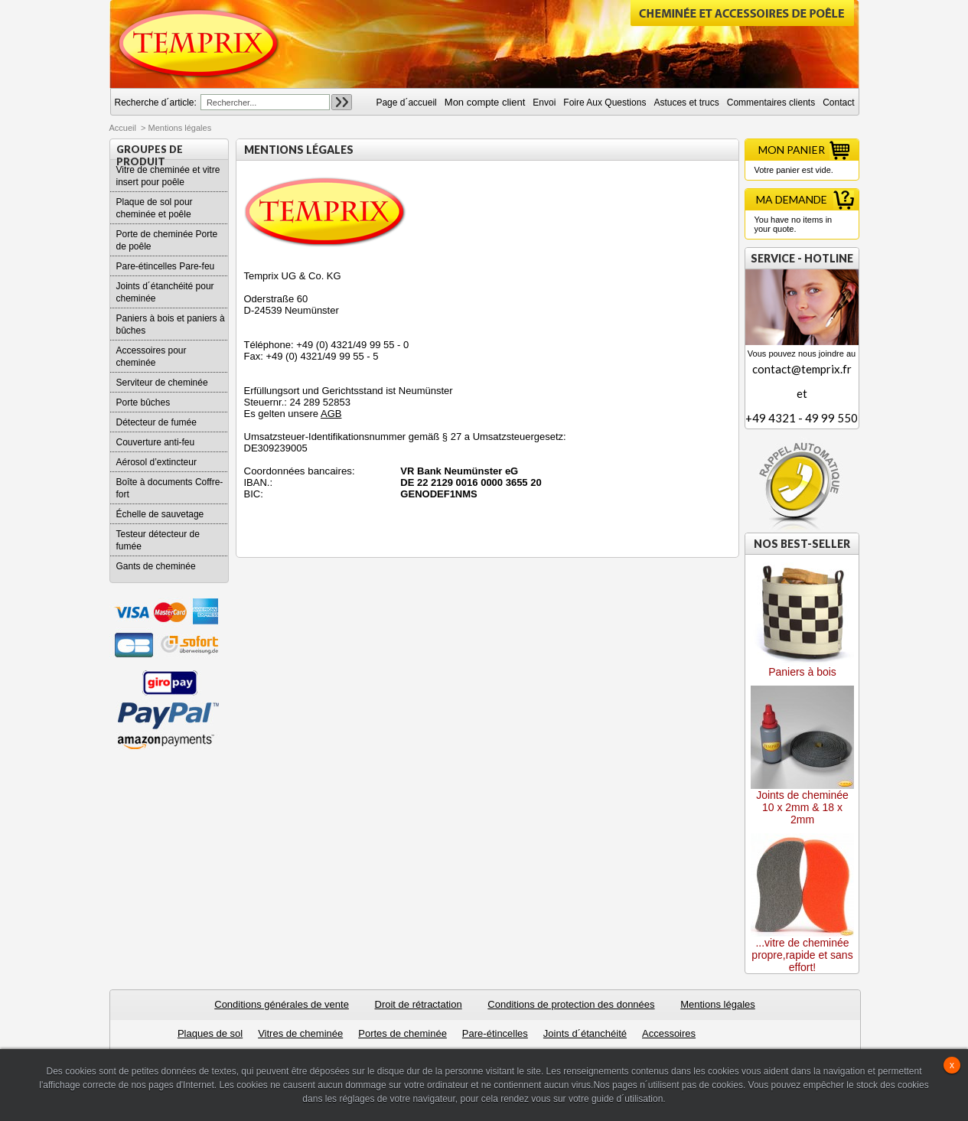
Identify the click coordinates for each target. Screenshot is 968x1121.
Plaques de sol (210, 1033)
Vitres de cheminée (300, 1033)
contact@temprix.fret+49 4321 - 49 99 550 (802, 393)
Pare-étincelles (495, 1033)
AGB (331, 413)
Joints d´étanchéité (585, 1033)
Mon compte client (485, 102)
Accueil (122, 127)
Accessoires (669, 1033)
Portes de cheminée (402, 1033)
